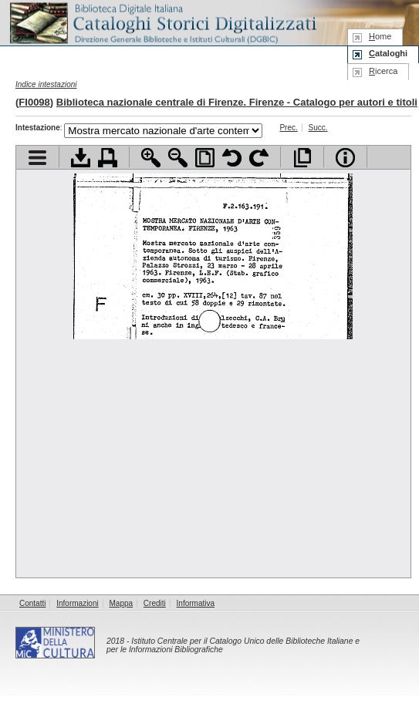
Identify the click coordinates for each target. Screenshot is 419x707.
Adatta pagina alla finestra (205, 157)
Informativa (196, 603)
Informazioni (77, 603)
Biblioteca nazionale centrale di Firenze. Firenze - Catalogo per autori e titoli (236, 102)
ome (380, 36)
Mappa (121, 603)
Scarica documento (80, 157)
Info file (345, 157)
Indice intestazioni (46, 84)
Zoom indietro (178, 157)
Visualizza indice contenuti (37, 157)
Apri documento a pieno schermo (302, 157)
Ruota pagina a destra (259, 157)
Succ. (318, 127)
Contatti (32, 603)
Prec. (288, 127)
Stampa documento (107, 157)
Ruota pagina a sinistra (232, 157)
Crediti (155, 603)
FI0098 (34, 102)
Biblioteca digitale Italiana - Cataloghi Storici (162, 22)
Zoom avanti (151, 157)
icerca (383, 71)
